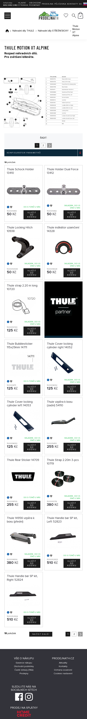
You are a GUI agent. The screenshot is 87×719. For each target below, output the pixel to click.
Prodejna (47, 4)
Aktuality (63, 662)
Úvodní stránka (7, 30)
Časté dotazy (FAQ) (23, 670)
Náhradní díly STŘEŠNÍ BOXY (53, 30)
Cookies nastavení (63, 673)
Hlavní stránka (23, 4)
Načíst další (40, 634)
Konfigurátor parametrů (24, 153)
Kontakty (72, 4)
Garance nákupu (24, 662)
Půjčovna (60, 4)
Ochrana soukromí (63, 670)
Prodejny (24, 673)
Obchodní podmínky (35, 4)
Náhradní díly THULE (23, 30)
